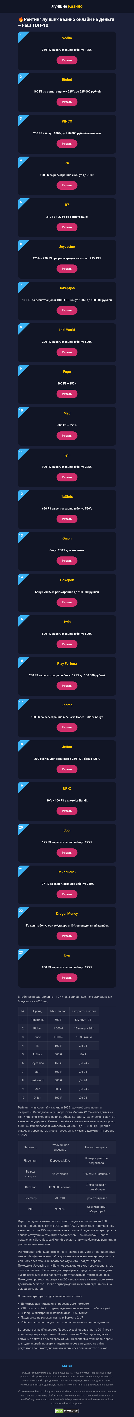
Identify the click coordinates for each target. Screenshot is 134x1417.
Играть (67, 60)
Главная (67, 1365)
